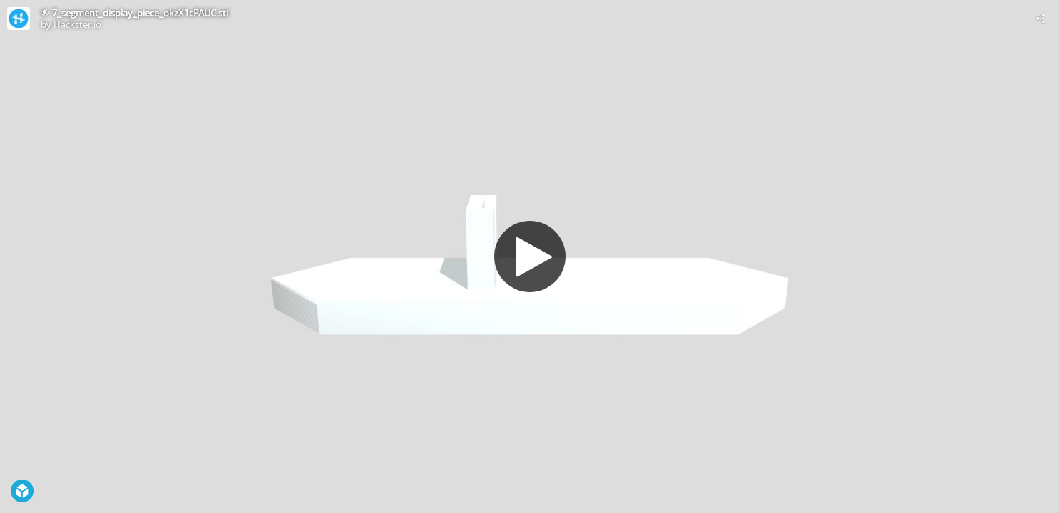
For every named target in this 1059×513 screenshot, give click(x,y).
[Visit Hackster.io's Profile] (18, 18)
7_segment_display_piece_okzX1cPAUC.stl (140, 12)
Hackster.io (77, 24)
